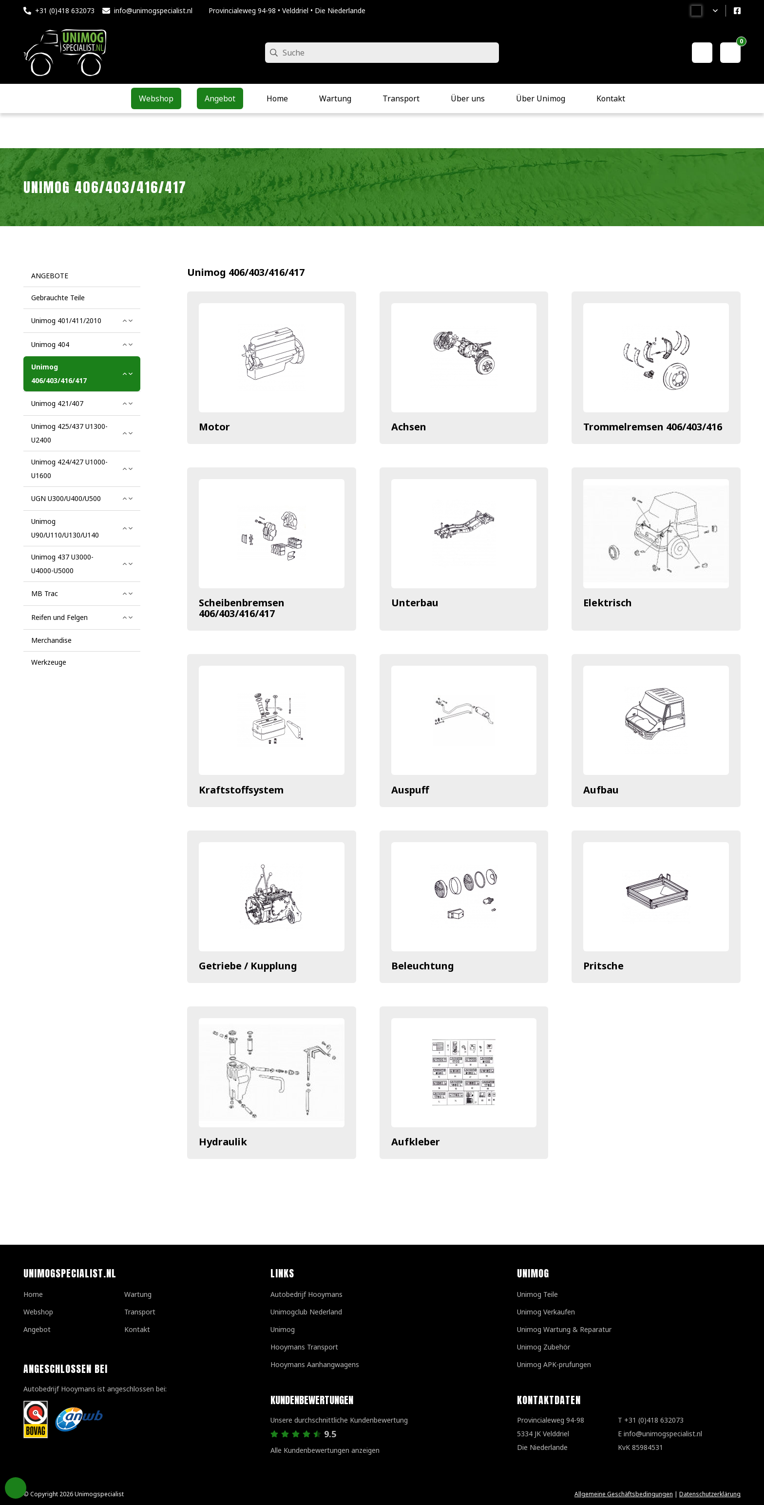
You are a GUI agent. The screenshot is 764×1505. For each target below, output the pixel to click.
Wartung (138, 1294)
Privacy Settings (15, 1488)
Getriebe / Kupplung (248, 965)
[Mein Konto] (702, 52)
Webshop (38, 1311)
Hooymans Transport (304, 1346)
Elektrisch (607, 602)
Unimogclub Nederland (306, 1311)
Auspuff (410, 789)
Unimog (282, 1329)
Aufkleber (415, 1141)
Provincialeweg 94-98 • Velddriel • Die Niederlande (287, 10)
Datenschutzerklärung (710, 1494)
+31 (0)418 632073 (65, 10)
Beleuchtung (422, 965)
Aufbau (601, 789)
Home (33, 1294)
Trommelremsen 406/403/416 (652, 426)
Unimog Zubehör (543, 1346)
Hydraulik (223, 1141)
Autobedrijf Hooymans (306, 1294)
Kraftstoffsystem (241, 789)
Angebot (37, 1329)
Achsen (408, 426)
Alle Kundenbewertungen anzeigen (325, 1450)
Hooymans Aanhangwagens (314, 1364)
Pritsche (603, 965)
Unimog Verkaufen (546, 1311)
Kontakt (137, 1329)
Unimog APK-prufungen (554, 1364)
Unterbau (415, 602)
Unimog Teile (537, 1294)
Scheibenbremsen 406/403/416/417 (242, 608)
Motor (214, 426)
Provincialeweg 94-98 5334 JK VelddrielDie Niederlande (550, 1433)
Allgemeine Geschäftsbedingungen (623, 1494)
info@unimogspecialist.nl (153, 10)
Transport (139, 1311)
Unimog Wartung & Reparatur (564, 1329)
